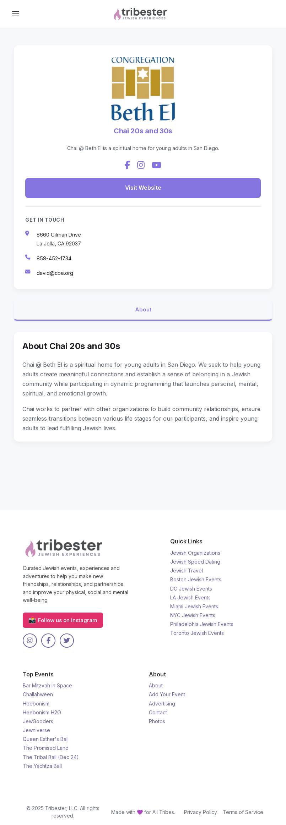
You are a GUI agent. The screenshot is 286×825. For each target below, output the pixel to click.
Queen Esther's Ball (46, 739)
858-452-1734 (54, 258)
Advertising (162, 704)
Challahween (38, 694)
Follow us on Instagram (62, 620)
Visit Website (143, 187)
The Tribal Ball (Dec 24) (51, 757)
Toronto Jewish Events (197, 633)
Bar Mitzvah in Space (47, 685)
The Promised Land (46, 748)
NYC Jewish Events (192, 615)
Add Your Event (167, 694)
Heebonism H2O (42, 712)
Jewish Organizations (195, 553)
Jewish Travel (186, 570)
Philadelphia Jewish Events (201, 624)
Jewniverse (36, 730)
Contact (158, 712)
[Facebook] (127, 165)
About (143, 309)
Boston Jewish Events (195, 579)
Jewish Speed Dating (195, 562)
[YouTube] (156, 165)
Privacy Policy (200, 812)
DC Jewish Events (191, 589)
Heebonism (36, 704)
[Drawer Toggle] (16, 14)
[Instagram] (141, 165)
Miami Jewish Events (194, 606)
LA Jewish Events (190, 597)
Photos (157, 721)
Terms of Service (243, 812)
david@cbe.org (55, 272)
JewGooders (38, 721)
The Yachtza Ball (42, 766)
